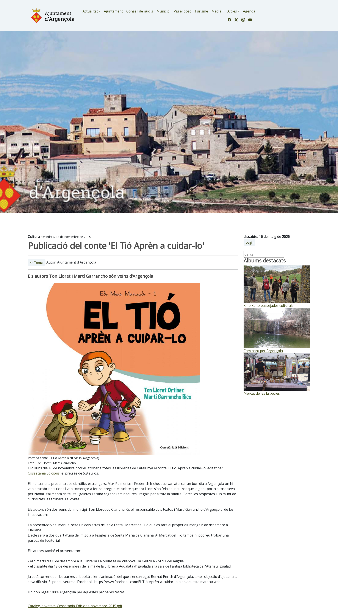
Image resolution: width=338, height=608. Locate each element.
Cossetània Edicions (44, 473)
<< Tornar (37, 263)
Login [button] (249, 242)
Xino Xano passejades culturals (268, 305)
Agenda (249, 11)
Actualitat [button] (90, 11)
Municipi (163, 11)
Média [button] (216, 11)
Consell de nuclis (139, 11)
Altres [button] (232, 11)
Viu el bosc (182, 11)
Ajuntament (113, 11)
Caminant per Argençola (263, 350)
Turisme (201, 11)
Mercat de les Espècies (262, 393)
